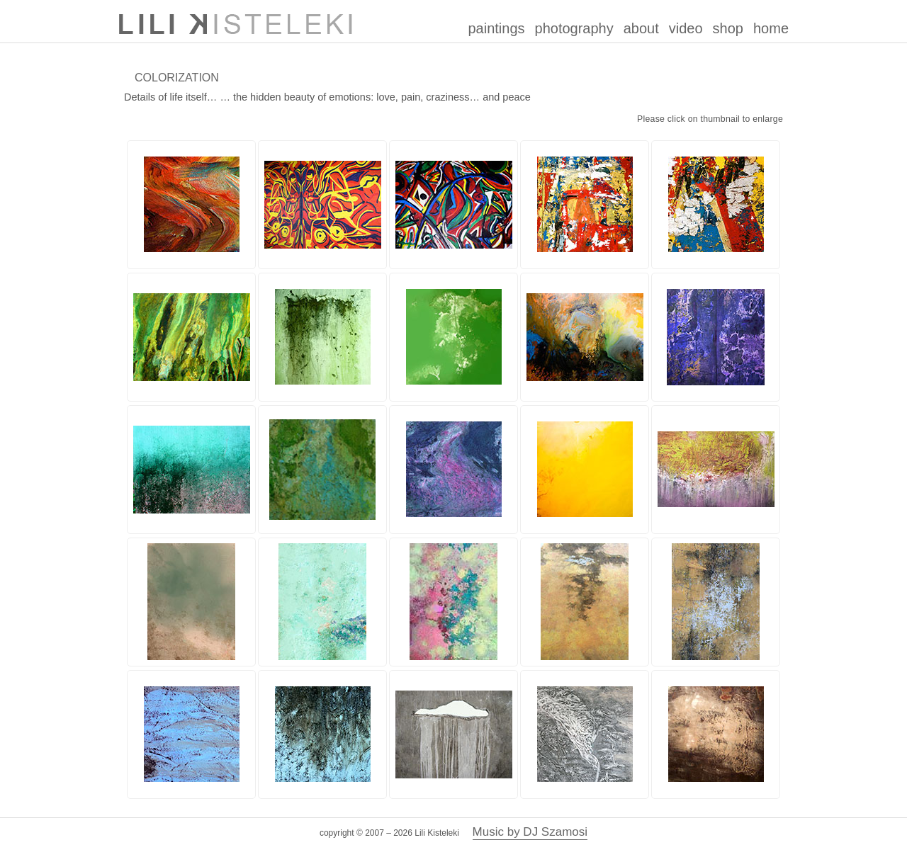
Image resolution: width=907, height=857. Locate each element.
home (771, 28)
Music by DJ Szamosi (530, 832)
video (686, 28)
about (641, 28)
